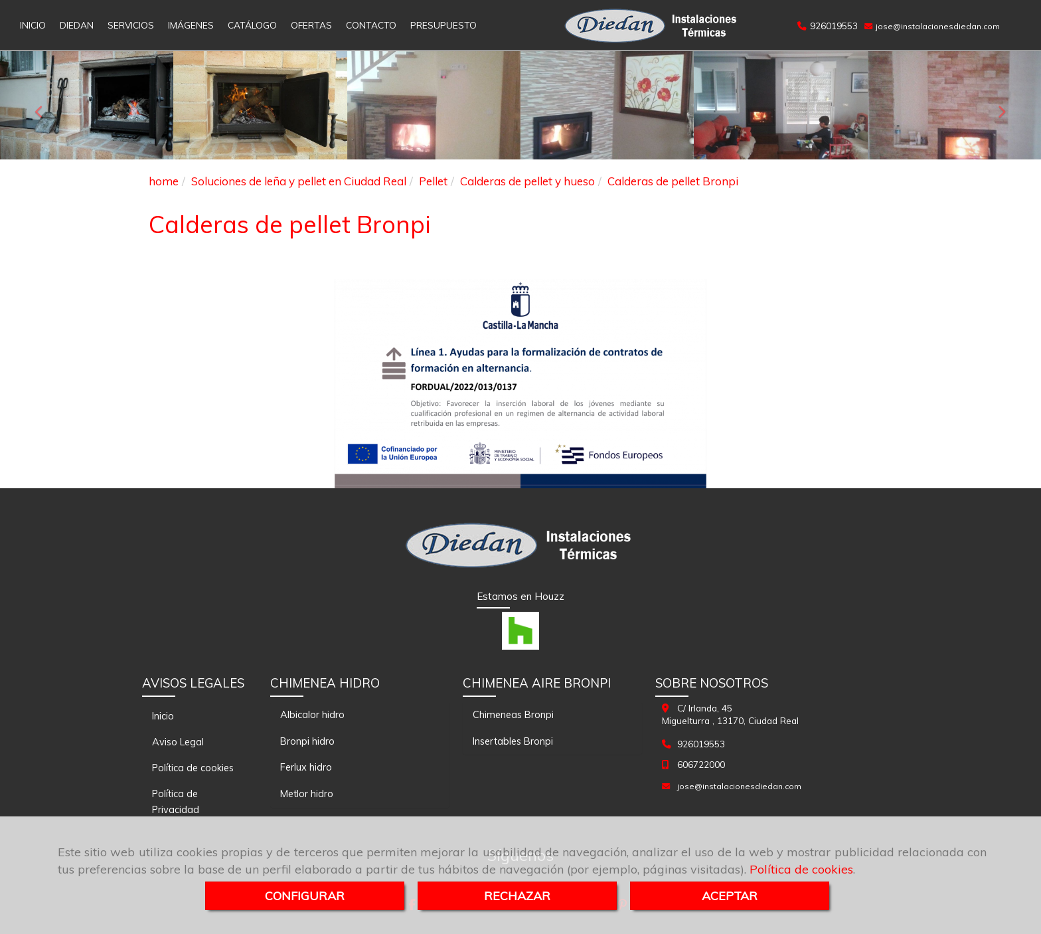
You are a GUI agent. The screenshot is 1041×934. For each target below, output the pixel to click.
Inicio (163, 715)
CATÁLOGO (252, 25)
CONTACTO (371, 25)
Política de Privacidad (175, 801)
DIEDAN (77, 25)
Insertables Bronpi (513, 741)
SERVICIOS (131, 25)
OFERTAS (311, 25)
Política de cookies (801, 869)
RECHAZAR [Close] (517, 895)
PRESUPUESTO (443, 25)
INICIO (33, 25)
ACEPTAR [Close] (730, 895)
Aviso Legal (178, 741)
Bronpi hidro (307, 741)
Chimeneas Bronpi (513, 714)
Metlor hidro (306, 793)
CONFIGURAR (305, 895)
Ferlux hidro (306, 767)
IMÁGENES (191, 25)
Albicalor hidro (312, 714)
